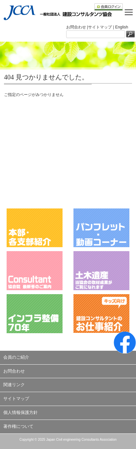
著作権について (18, 426)
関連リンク (14, 384)
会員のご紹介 (16, 357)
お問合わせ (14, 371)
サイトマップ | (101, 27)
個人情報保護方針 (20, 412)
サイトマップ (16, 398)
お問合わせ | (77, 27)
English (121, 27)
